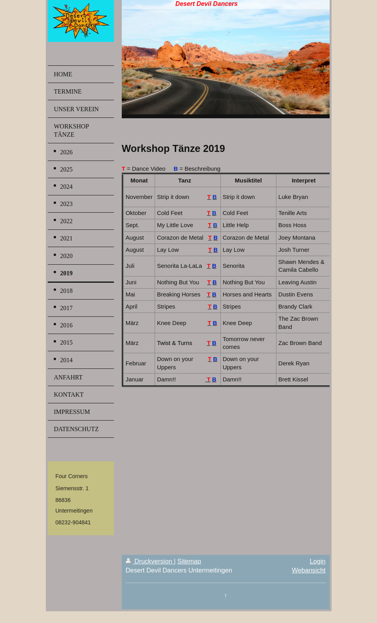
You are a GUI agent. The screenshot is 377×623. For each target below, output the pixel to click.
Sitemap (189, 561)
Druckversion (150, 561)
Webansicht (309, 570)
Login (317, 561)
